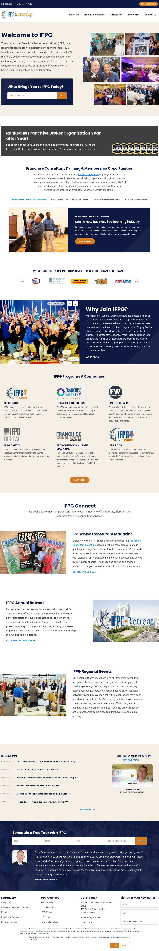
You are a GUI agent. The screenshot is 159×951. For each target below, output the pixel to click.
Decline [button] (124, 945)
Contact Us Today (26, 4)
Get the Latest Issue (85, 572)
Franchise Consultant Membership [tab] (69, 200)
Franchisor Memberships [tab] (106, 200)
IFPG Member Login (148, 4)
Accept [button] (114, 945)
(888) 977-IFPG (94, 917)
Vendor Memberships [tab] (136, 200)
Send (141, 841)
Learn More (85, 241)
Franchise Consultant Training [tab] (29, 200)
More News (87, 810)
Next (137, 281)
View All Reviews (132, 760)
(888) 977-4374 (10, 4)
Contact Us (86, 922)
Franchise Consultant (88, 174)
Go (62, 95)
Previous (22, 281)
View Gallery (56, 303)
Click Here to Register (20, 640)
